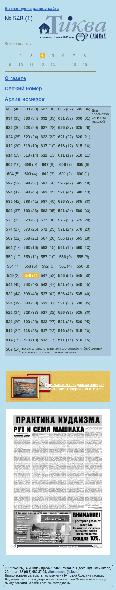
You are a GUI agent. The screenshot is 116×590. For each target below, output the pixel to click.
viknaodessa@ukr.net (63, 572)
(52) (13, 183)
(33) (48, 118)
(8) (48, 164)
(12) (65, 155)
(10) (13, 164)
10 (21, 64)
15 (74, 64)
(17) (65, 146)
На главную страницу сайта (32, 8)
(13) (48, 155)
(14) (31, 155)
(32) (65, 118)
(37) (65, 109)
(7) (65, 164)
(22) (65, 137)
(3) (48, 173)
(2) (65, 173)
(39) (31, 109)
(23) (48, 137)
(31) (82, 118)
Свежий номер (23, 88)
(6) (83, 164)
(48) (82, 183)
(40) (13, 109)
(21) (82, 137)
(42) (13, 201)
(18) (48, 146)
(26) (82, 127)
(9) (30, 164)
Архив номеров (25, 99)
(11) (82, 155)
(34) (31, 118)
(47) (13, 192)
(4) (30, 173)
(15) (13, 155)
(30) (13, 127)
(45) (48, 192)
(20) (13, 146)
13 (52, 64)
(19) (31, 146)
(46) (31, 192)
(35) (13, 118)
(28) (48, 127)
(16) (82, 146)
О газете (15, 78)
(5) (13, 173)
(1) (83, 173)
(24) (31, 137)
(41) (31, 201)
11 (31, 64)
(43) (82, 192)
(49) (65, 183)
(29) (31, 127)
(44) (65, 192)
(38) (48, 109)
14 (63, 64)
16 (85, 64)
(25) (13, 137)
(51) (31, 183)
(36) (82, 109)
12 (42, 64)
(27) (65, 127)
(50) (48, 183)
